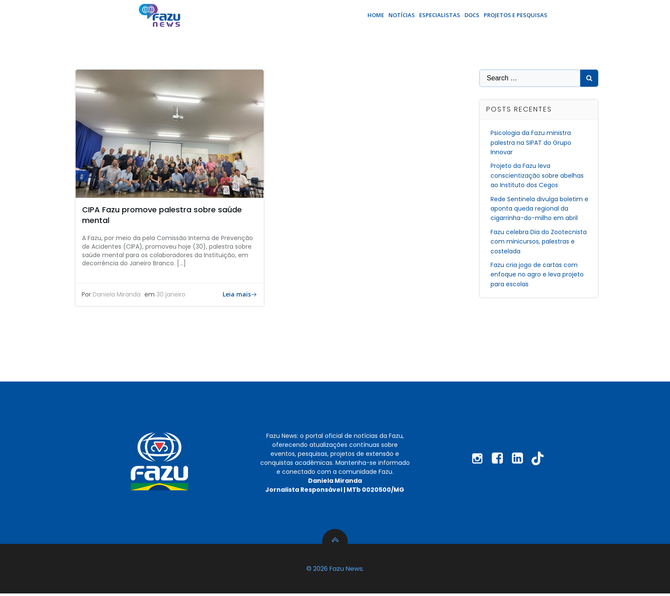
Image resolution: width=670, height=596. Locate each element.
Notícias (401, 14)
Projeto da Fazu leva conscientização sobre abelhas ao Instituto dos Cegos (537, 174)
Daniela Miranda (117, 294)
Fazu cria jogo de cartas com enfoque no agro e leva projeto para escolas (537, 273)
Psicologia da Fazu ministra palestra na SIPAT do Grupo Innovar (531, 141)
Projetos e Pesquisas (515, 14)
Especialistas (439, 14)
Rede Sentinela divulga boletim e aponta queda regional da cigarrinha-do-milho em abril (540, 207)
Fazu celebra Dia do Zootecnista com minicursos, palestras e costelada (539, 240)
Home (375, 14)
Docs (471, 14)
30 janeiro (171, 294)
